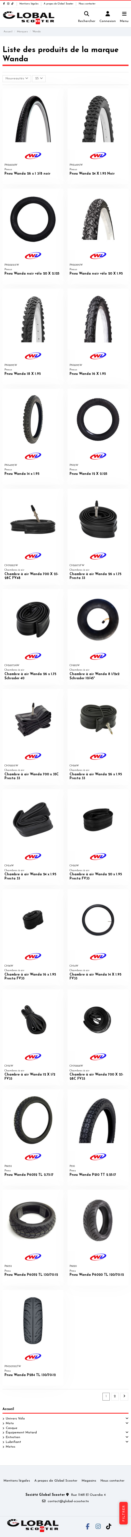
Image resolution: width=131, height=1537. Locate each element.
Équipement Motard (21, 1432)
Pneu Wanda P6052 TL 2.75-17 (28, 1175)
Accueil (8, 1409)
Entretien (13, 1437)
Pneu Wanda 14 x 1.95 (21, 474)
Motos (10, 1446)
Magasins (89, 1480)
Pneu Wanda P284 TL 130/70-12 (30, 1375)
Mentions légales (29, 4)
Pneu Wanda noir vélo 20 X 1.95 (96, 273)
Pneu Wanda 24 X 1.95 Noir (92, 173)
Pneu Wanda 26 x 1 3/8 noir (27, 173)
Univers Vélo (15, 1418)
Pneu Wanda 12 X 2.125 (88, 474)
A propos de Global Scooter (59, 4)
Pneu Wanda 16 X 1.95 (88, 374)
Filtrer (123, 1513)
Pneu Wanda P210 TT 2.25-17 (93, 1175)
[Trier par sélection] (16, 78)
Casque (11, 1428)
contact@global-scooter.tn (68, 1501)
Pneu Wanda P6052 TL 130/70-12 (31, 1275)
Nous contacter (87, 4)
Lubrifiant (13, 1442)
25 (39, 78)
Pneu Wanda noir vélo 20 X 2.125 (31, 273)
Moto (10, 1423)
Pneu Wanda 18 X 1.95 (22, 374)
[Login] (107, 17)
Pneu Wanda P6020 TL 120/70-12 (97, 1275)
